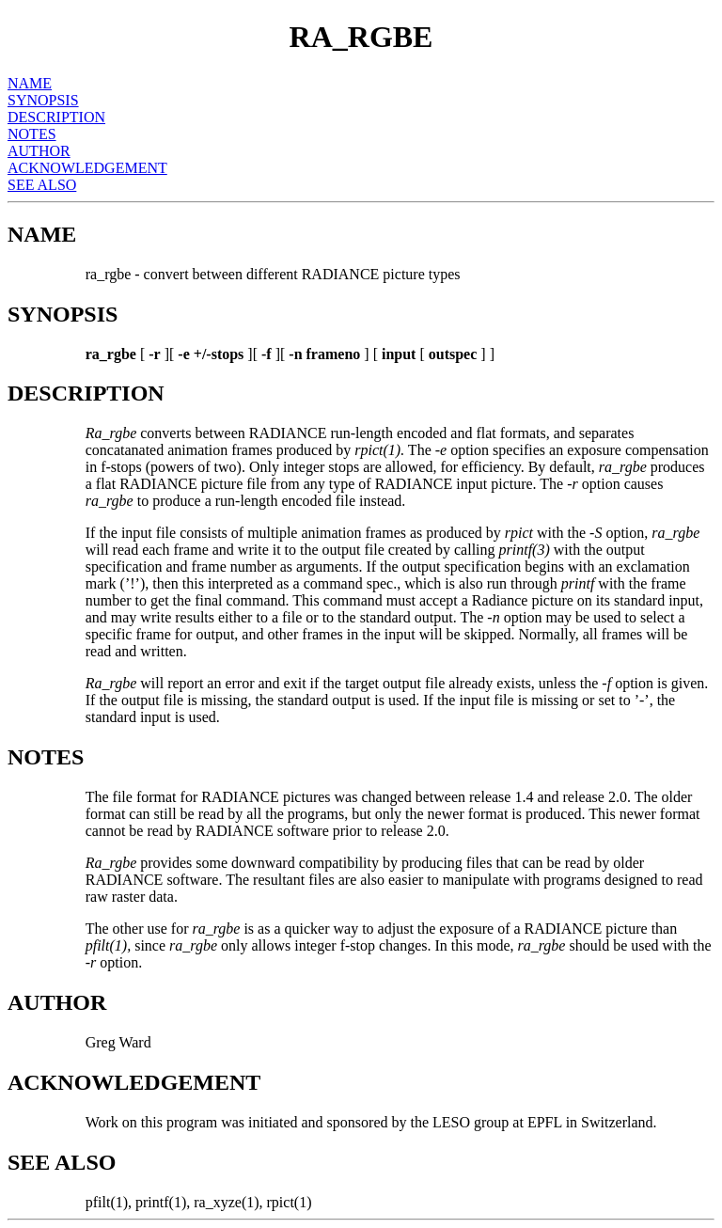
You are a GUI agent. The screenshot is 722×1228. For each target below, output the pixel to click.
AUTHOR (39, 151)
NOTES (32, 134)
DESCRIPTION (56, 117)
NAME (30, 83)
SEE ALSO (42, 185)
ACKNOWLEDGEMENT (87, 168)
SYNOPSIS (43, 100)
